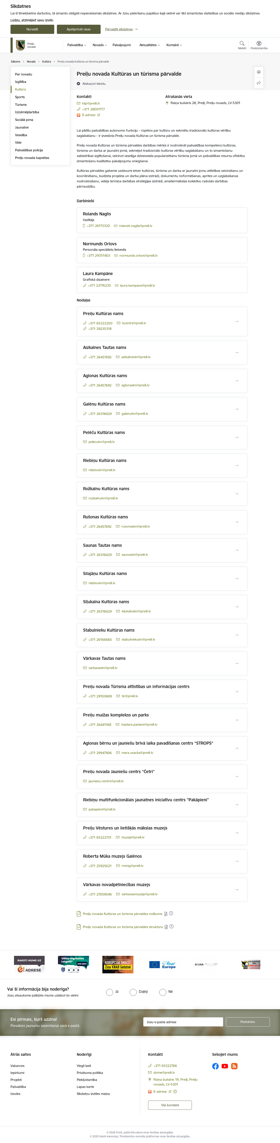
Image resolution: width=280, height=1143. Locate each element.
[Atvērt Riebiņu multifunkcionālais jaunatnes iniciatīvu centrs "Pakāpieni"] (236, 804)
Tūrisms (21, 105)
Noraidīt (32, 29)
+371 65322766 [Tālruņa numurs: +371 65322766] (165, 1066)
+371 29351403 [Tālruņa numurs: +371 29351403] (98, 255)
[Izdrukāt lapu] (258, 72)
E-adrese (89, 115)
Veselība (21, 135)
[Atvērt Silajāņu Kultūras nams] (236, 578)
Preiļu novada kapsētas (32, 158)
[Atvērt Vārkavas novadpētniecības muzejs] (236, 889)
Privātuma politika (90, 1073)
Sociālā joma (24, 120)
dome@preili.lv (164, 1072)
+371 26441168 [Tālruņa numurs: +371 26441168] (99, 725)
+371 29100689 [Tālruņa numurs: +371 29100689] (100, 696)
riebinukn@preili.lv (102, 470)
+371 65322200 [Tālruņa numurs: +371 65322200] (100, 323)
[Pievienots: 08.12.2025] (171, 913)
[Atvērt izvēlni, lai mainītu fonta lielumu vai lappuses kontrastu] (259, 46)
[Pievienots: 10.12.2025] (171, 926)
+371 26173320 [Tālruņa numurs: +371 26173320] (98, 226)
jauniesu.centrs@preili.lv (106, 781)
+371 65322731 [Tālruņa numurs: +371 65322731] (100, 837)
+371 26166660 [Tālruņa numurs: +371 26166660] (100, 640)
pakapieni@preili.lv (102, 809)
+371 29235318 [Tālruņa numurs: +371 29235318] (100, 329)
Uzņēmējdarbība (27, 112)
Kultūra (20, 89)
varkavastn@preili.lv (103, 668)
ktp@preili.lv (91, 103)
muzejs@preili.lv (132, 837)
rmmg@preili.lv (132, 866)
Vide (18, 142)
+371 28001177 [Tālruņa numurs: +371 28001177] (93, 109)
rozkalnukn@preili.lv (103, 498)
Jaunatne (22, 127)
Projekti (16, 1080)
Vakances (17, 1066)
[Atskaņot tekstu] (94, 83)
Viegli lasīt (84, 1066)
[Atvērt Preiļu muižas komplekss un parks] (236, 720)
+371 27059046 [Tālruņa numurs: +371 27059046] (100, 894)
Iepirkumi (17, 1073)
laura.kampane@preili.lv (137, 285)
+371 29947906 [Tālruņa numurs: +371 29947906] (100, 753)
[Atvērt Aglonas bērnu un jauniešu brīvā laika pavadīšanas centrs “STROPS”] (236, 748)
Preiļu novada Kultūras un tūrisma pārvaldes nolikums (122, 914)
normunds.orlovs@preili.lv (138, 255)
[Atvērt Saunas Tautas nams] (236, 550)
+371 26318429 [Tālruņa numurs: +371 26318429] (100, 414)
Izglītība (20, 82)
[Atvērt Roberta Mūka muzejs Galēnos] (236, 861)
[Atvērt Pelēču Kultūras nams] (236, 437)
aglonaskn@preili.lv (135, 385)
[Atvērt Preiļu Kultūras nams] (236, 321)
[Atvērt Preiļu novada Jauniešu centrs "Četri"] (236, 776)
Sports (20, 97)
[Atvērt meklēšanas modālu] (242, 46)
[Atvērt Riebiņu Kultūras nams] (236, 465)
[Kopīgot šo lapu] (258, 83)
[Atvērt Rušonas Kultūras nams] (236, 522)
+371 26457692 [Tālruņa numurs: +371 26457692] (100, 357)
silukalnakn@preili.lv (136, 611)
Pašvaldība (18, 1087)
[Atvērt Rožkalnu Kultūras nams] (236, 493)
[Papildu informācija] (175, 1091)
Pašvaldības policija (29, 150)
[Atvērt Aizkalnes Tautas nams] (236, 352)
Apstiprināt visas (79, 29)
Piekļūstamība (87, 1080)
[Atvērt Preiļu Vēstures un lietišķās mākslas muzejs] (236, 833)
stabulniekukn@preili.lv (138, 639)
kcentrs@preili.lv (134, 323)
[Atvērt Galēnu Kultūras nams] (236, 409)
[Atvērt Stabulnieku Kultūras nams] (236, 635)
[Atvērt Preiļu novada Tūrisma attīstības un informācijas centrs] (236, 691)
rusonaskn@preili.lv (135, 526)
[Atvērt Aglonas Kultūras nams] (236, 380)
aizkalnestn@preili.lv (135, 357)
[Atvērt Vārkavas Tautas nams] (236, 663)
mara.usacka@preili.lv (137, 753)
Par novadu (23, 74)
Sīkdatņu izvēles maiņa (93, 1094)
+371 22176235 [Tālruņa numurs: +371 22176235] (99, 285)
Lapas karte (85, 1087)
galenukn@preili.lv (135, 413)
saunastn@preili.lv (135, 554)
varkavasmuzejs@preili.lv (140, 894)
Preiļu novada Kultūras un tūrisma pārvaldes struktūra (123, 927)
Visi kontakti (170, 1105)
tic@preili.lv (130, 696)
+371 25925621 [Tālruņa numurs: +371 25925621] (100, 866)
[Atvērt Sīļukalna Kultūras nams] (236, 606)
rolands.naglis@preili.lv (135, 226)
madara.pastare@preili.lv (139, 724)
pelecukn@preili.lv (102, 442)
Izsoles (15, 1094)
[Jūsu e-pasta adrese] (183, 1021)
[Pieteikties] (248, 1021)
